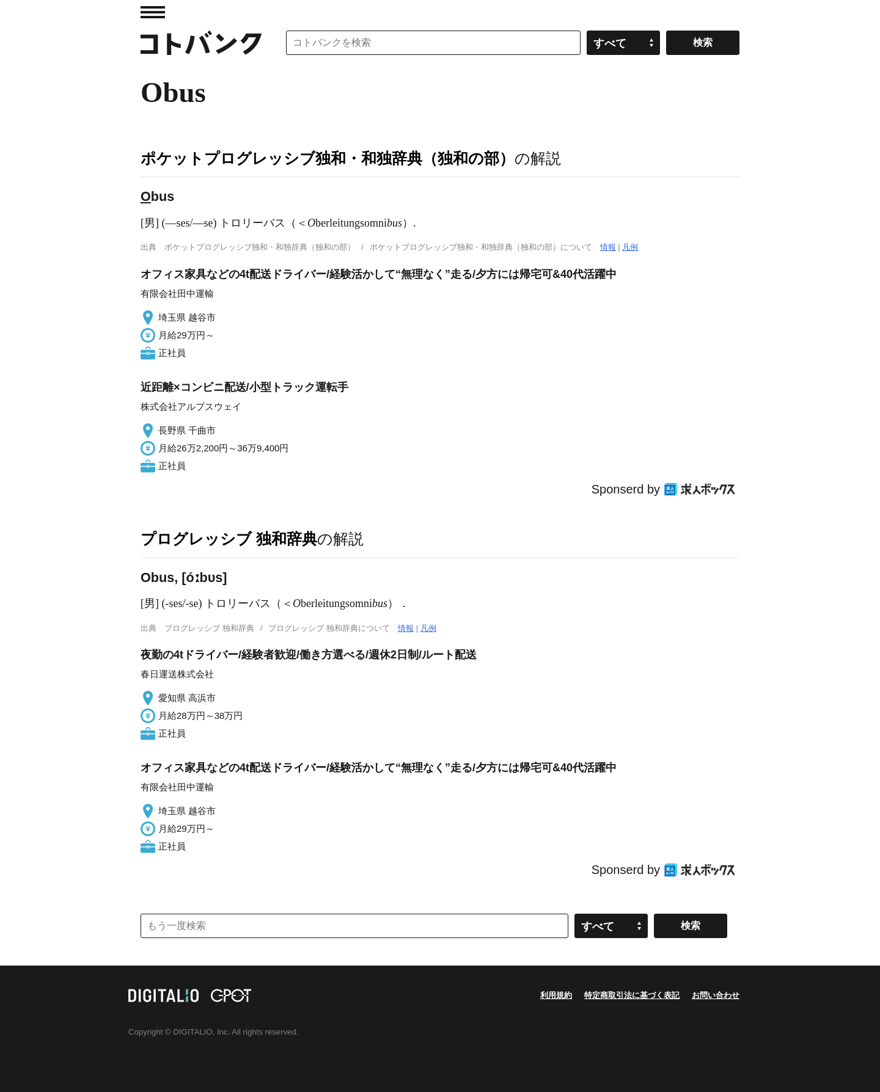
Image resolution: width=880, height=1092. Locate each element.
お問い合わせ (715, 995)
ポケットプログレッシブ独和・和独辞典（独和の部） (328, 158)
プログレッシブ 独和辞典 (229, 538)
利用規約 (556, 995)
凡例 (630, 247)
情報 (608, 247)
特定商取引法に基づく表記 (632, 995)
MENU (153, 12)
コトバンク (201, 43)
